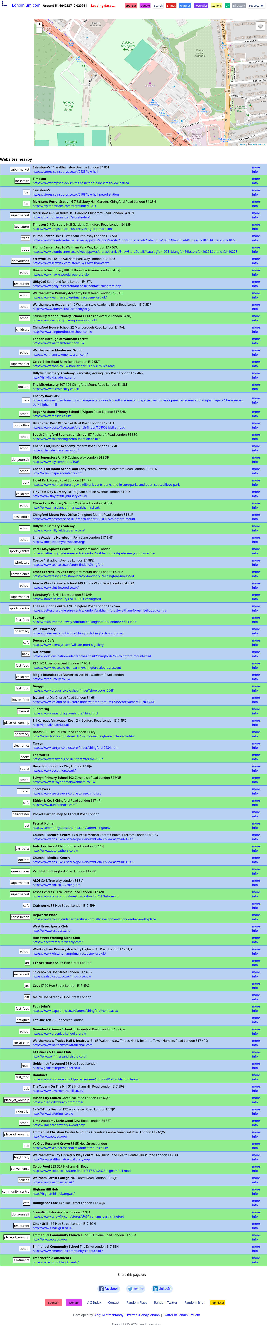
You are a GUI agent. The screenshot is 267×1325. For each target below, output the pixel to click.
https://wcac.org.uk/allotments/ (56, 1262)
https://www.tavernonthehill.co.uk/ (58, 1091)
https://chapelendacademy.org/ (56, 450)
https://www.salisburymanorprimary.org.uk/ (65, 320)
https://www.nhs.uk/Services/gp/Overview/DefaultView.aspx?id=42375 (84, 839)
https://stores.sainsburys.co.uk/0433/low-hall (65, 171)
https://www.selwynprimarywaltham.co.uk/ (64, 782)
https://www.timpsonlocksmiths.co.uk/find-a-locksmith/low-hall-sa (81, 183)
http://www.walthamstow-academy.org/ (62, 309)
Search (158, 5)
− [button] (39, 30)
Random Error (194, 1302)
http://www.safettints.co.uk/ (53, 1113)
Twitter (136, 1289)
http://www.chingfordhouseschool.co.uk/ (62, 332)
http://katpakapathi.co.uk (51, 725)
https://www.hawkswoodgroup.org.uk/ (61, 274)
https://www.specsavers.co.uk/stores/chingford (67, 793)
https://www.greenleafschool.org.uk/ (59, 1033)
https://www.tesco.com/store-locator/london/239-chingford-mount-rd (83, 576)
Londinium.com (21, 5)
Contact (113, 1302)
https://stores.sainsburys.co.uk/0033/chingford (67, 599)
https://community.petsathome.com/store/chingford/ (71, 828)
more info (256, 169)
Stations (216, 5)
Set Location (256, 5)
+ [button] (39, 25)
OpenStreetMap (258, 144)
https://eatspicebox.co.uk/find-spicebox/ (62, 976)
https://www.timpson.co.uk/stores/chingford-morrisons (73, 229)
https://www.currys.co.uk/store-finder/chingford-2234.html (75, 747)
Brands (171, 5)
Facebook (108, 1288)
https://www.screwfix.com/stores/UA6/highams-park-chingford (78, 1216)
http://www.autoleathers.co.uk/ (55, 850)
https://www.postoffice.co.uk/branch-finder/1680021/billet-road (79, 427)
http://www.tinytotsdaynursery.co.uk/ (60, 496)
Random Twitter (165, 1302)
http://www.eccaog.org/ (50, 1136)
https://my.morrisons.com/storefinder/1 (62, 217)
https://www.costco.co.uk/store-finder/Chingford (68, 564)
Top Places (218, 1302)
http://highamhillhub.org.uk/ (54, 1193)
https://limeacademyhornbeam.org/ (59, 542)
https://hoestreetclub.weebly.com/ (58, 942)
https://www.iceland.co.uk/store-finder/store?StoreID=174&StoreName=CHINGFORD (94, 702)
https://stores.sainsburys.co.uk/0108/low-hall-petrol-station (76, 194)
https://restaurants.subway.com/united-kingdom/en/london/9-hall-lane (84, 622)
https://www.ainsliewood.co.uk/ (56, 587)
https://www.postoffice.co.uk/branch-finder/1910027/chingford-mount (84, 519)
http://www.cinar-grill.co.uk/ (53, 1228)
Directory (239, 5)
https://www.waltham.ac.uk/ (53, 1182)
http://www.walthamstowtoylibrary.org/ (61, 1159)
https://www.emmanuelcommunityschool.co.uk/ (68, 1251)
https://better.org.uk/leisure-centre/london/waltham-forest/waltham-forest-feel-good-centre (100, 610)
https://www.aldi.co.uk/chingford (57, 885)
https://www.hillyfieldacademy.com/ (59, 530)
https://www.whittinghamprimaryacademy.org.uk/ (69, 953)
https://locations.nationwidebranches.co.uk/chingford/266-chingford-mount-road (92, 656)
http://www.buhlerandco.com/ (55, 805)
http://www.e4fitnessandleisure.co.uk (60, 1056)
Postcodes (200, 5)
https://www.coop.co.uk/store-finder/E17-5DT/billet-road (74, 366)
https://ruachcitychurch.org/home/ (58, 1102)
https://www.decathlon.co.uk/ (54, 770)
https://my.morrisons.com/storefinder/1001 (64, 206)
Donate (145, 5)
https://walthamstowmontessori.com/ (60, 354)
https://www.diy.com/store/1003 (56, 462)
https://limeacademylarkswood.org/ (59, 1125)
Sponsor (131, 5)
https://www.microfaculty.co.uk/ (56, 389)
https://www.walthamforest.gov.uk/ (58, 343)
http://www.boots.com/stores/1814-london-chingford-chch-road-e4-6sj (84, 736)
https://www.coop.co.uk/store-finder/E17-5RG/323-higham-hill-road (82, 1171)
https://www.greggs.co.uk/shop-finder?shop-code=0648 (73, 690)
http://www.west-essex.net (52, 930)
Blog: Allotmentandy (108, 1315)
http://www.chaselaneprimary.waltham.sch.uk (66, 507)
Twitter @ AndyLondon (143, 1315)
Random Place (136, 1302)
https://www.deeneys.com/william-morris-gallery (68, 645)
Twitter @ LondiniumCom (181, 1315)
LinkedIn (162, 1288)
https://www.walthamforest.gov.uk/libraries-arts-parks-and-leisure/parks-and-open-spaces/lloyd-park (106, 484)
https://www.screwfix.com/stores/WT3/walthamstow (71, 263)
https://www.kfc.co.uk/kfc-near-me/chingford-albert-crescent (77, 667)
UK (227, 5)
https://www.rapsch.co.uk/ (52, 416)
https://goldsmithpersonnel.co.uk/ (58, 1068)
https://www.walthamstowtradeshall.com (62, 1045)
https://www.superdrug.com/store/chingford (65, 713)
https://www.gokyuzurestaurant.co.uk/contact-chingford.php (77, 286)
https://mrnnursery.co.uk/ (51, 679)
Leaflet (242, 144)
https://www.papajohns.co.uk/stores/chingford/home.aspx (75, 1010)
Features (185, 5)
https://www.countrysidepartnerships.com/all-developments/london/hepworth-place (94, 919)
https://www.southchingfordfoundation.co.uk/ (66, 439)
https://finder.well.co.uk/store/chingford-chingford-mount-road (78, 633)
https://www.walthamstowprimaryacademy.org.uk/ (70, 297)
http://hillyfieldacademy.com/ (54, 377)
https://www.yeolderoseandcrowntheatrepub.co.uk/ (70, 1148)
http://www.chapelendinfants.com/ (58, 473)
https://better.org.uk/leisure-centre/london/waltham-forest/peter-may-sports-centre (94, 553)
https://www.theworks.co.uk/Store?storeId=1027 (68, 759)
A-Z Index (94, 1302)
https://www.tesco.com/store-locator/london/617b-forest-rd (76, 896)
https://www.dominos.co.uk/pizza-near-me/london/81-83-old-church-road (86, 1079)
